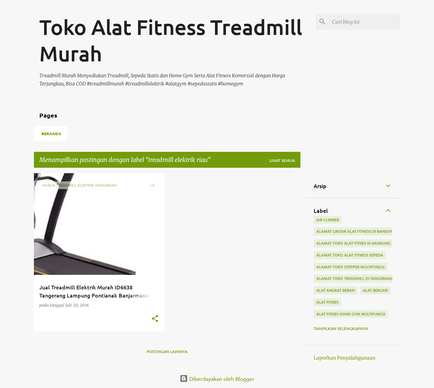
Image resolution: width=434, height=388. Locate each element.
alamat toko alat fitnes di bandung (353, 243)
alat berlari (375, 290)
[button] (155, 319)
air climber (327, 220)
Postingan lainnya (167, 351)
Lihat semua (282, 160)
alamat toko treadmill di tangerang (354, 278)
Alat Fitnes (327, 302)
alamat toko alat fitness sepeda (349, 255)
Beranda (51, 133)
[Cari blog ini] (364, 22)
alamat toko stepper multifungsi (350, 267)
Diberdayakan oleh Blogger (217, 378)
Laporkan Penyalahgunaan (344, 358)
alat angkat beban (335, 290)
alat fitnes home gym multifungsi (350, 314)
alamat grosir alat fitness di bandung (356, 231)
